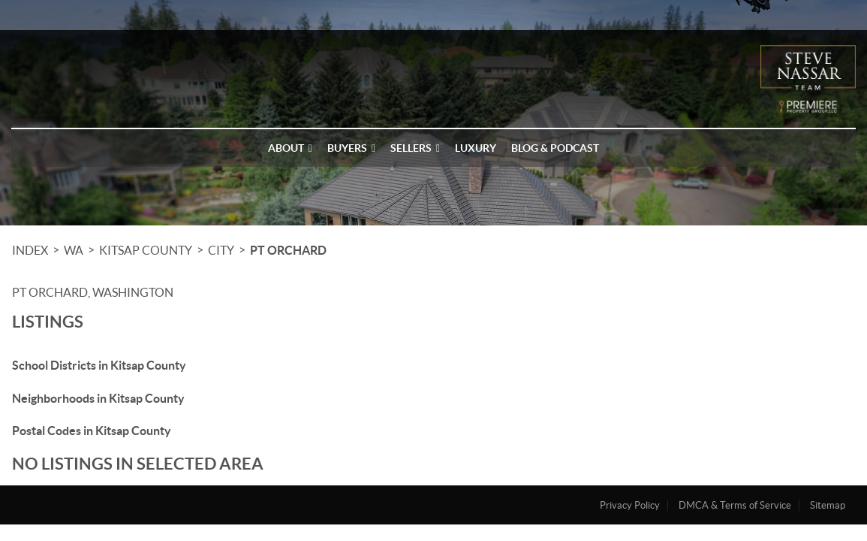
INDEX (30, 250)
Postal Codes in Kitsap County (91, 430)
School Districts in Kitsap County (99, 365)
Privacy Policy (630, 505)
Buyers (351, 148)
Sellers (415, 148)
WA (73, 250)
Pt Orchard (288, 250)
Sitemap (827, 505)
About (290, 148)
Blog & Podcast (555, 148)
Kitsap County (145, 250)
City (221, 250)
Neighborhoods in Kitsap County (98, 398)
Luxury (475, 148)
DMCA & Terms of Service (735, 505)
